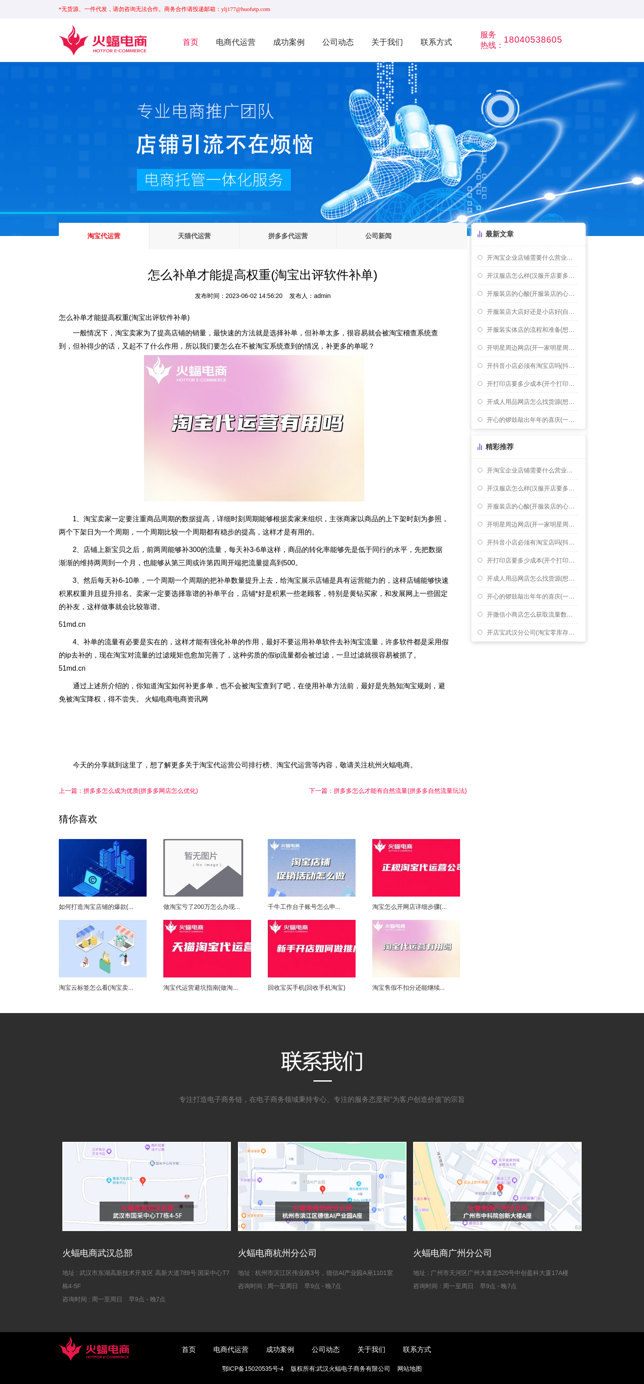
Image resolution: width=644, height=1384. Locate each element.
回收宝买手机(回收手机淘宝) (306, 987)
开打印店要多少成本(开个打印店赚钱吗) (532, 383)
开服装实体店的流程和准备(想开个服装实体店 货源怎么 (532, 329)
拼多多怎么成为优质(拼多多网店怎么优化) (128, 790)
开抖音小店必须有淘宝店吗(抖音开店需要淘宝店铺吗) (532, 365)
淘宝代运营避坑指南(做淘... (200, 987)
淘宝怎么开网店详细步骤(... (409, 906)
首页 (190, 42)
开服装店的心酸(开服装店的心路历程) (532, 293)
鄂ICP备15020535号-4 (253, 1368)
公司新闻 (378, 236)
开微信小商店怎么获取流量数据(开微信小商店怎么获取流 (532, 614)
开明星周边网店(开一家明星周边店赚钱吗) (532, 347)
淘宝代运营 (103, 236)
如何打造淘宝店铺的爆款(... (96, 906)
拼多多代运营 (288, 236)
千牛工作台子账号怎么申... (304, 906)
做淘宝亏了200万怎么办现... (201, 906)
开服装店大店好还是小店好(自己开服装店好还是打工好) (532, 311)
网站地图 (409, 1368)
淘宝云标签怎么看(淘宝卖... (96, 987)
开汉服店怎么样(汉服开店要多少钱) (532, 275)
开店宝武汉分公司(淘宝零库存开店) (532, 632)
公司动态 (338, 42)
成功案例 (289, 42)
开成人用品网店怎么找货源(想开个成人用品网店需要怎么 (532, 401)
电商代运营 (235, 42)
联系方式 (436, 42)
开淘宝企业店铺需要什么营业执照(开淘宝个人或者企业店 (532, 257)
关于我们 (387, 42)
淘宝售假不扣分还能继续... (408, 987)
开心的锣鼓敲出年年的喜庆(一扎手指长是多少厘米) (532, 419)
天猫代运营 (194, 236)
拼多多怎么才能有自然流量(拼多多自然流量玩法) (388, 790)
